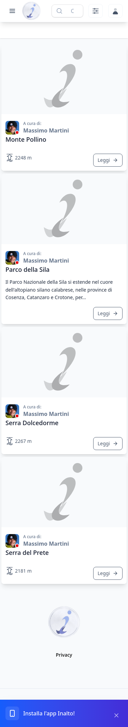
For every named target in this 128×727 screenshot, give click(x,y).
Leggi (108, 160)
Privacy (64, 655)
